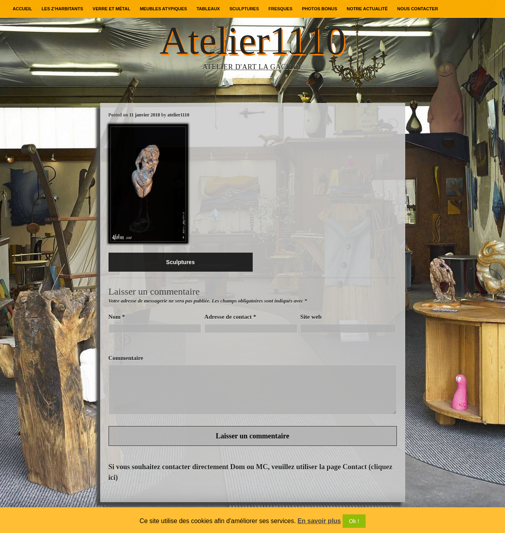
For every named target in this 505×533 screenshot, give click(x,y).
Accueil (22, 8)
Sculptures (244, 8)
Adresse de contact (230, 317)
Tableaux (208, 8)
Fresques (281, 8)
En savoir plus (319, 521)
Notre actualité (367, 8)
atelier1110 (178, 115)
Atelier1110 (252, 41)
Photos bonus (319, 8)
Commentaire (126, 358)
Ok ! (354, 521)
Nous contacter (417, 8)
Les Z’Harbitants (62, 8)
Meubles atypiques (163, 8)
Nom (117, 317)
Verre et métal (111, 8)
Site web (311, 317)
